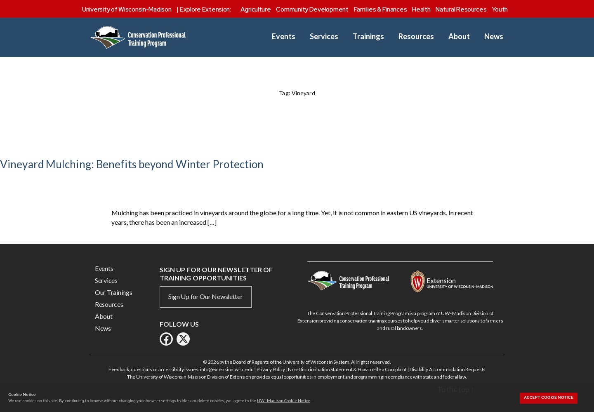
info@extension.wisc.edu (227, 369)
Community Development (312, 9)
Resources (416, 36)
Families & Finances (380, 9)
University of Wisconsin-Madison (127, 9)
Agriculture (255, 9)
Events (283, 36)
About (459, 36)
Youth (500, 9)
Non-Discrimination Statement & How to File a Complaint (347, 369)
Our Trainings (113, 292)
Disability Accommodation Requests (448, 369)
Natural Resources (461, 9)
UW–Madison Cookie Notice (283, 400)
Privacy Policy (271, 369)
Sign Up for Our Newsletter (205, 296)
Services (324, 36)
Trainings (368, 36)
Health (421, 9)
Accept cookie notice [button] (548, 397)
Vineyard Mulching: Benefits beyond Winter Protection (132, 164)
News (493, 36)
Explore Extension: (205, 9)
